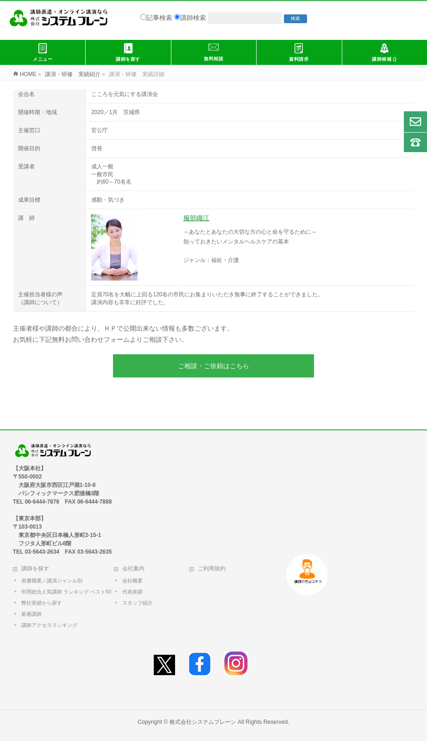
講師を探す (35, 568)
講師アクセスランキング (49, 625)
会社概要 (132, 580)
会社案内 (133, 568)
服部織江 (196, 218)
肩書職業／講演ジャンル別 (51, 580)
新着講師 (31, 614)
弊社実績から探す (41, 603)
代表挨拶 (132, 591)
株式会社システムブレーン (203, 722)
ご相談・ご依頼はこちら (213, 366)
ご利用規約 (212, 568)
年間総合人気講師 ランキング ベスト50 (68, 591)
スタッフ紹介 (137, 603)
